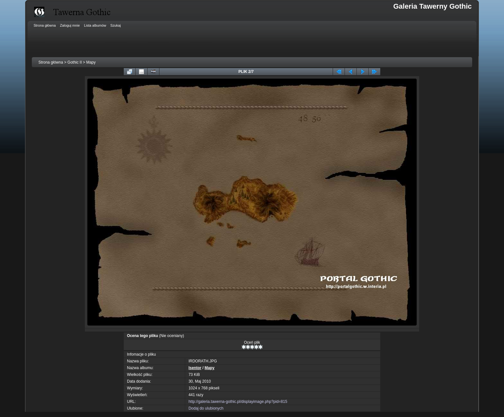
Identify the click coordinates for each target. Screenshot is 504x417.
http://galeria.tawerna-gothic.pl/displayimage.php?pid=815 (237, 401)
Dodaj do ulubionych (205, 408)
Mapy (90, 62)
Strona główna (50, 62)
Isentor (194, 368)
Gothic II (75, 62)
